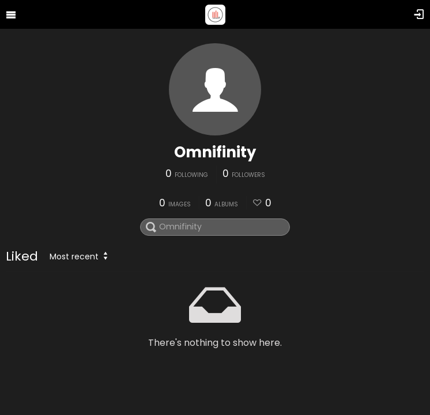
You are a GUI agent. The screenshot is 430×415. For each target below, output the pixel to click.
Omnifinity (215, 152)
